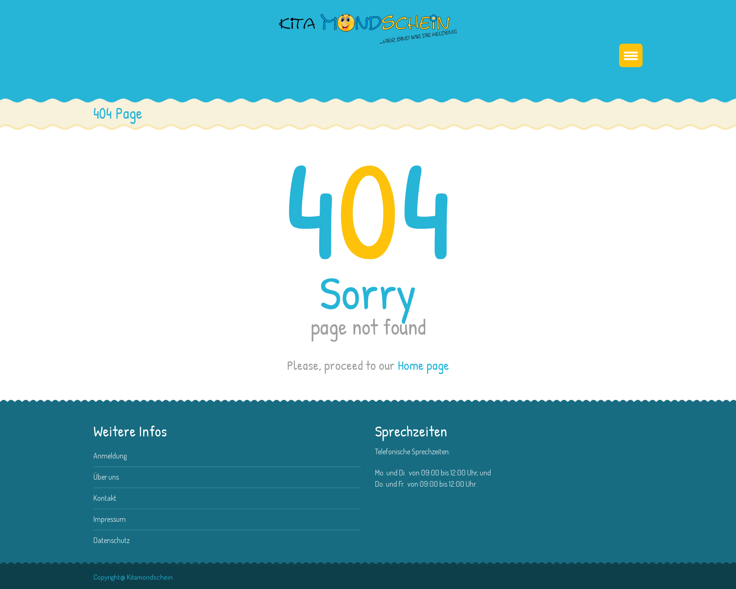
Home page (423, 366)
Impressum (109, 519)
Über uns (106, 477)
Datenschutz (111, 540)
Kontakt (104, 498)
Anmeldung (110, 455)
